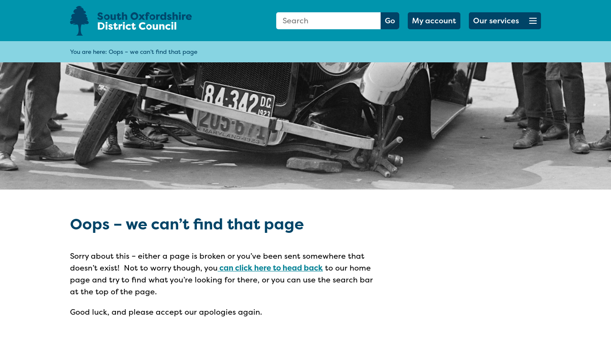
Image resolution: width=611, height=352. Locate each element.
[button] (505, 20)
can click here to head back (270, 268)
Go (390, 20)
